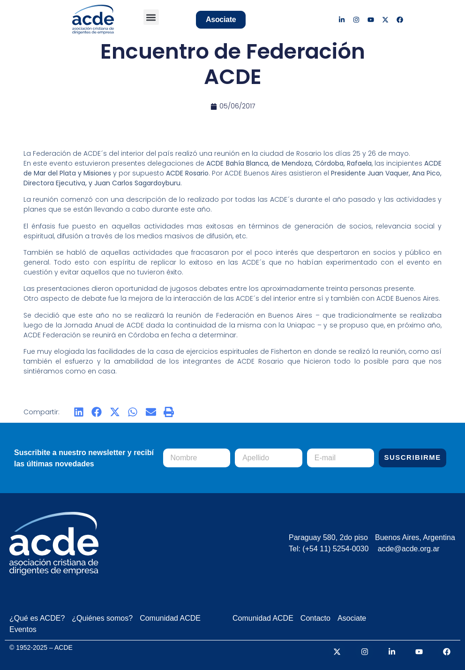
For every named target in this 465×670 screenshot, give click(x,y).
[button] (151, 17)
